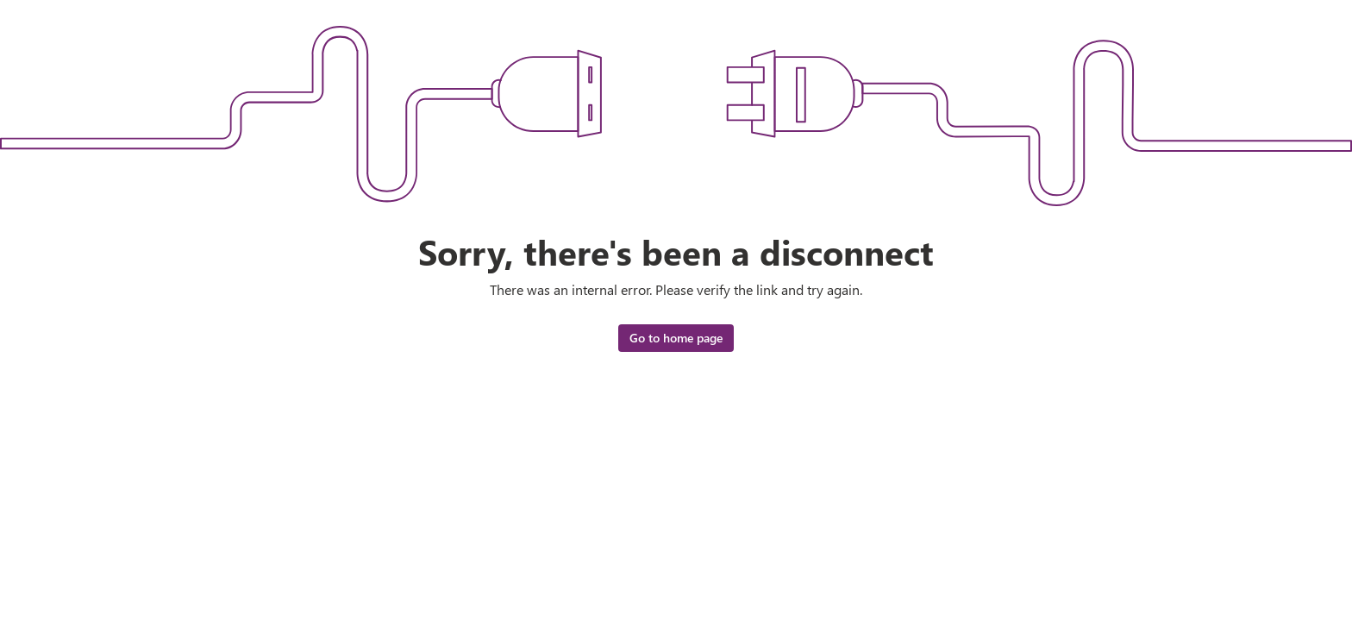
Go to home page (676, 337)
